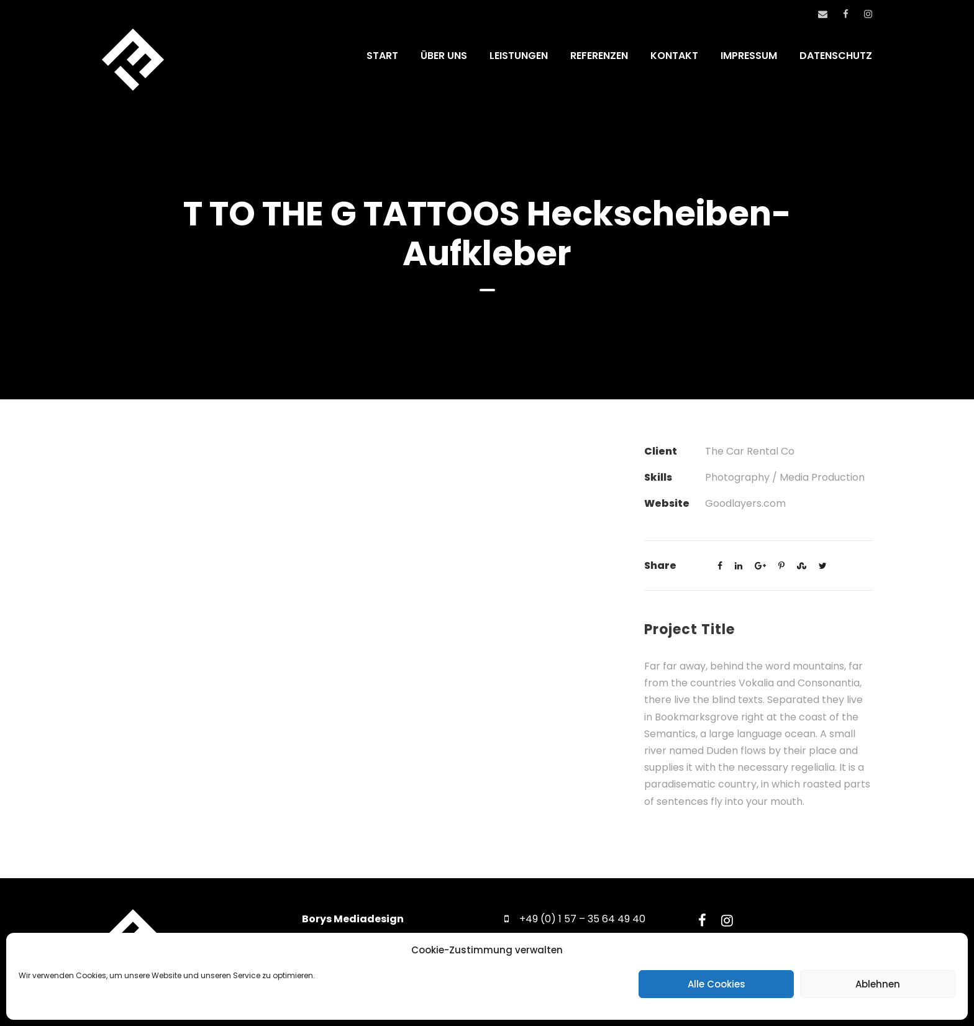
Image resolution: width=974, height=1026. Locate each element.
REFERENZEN (599, 55)
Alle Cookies (716, 984)
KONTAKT (674, 55)
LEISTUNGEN (518, 55)
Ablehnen (877, 984)
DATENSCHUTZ (835, 55)
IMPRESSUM (749, 55)
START (382, 55)
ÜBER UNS (444, 55)
